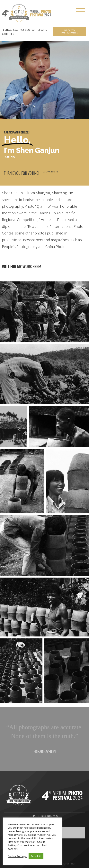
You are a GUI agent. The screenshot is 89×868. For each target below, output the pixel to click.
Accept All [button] (36, 856)
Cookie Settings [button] (17, 856)
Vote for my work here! (21, 266)
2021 (27, 132)
